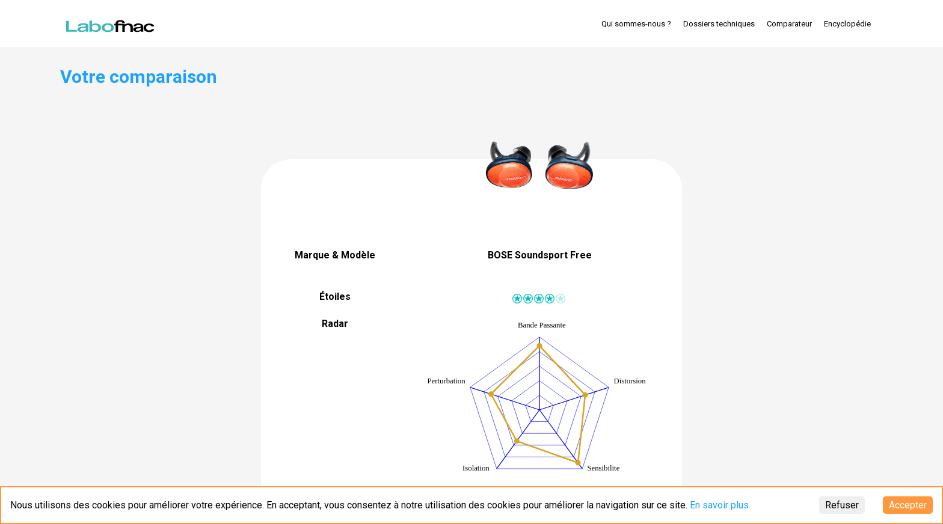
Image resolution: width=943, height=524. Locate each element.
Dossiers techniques (719, 23)
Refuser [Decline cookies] (842, 505)
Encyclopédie (847, 23)
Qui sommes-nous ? (636, 23)
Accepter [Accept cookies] (908, 505)
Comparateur (789, 23)
